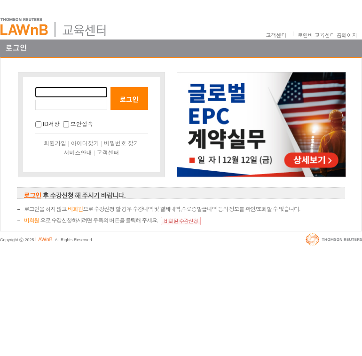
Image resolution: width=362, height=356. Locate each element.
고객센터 (276, 35)
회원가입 (55, 143)
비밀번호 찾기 (121, 143)
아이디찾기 (85, 143)
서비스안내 (78, 153)
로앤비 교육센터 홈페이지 (327, 35)
